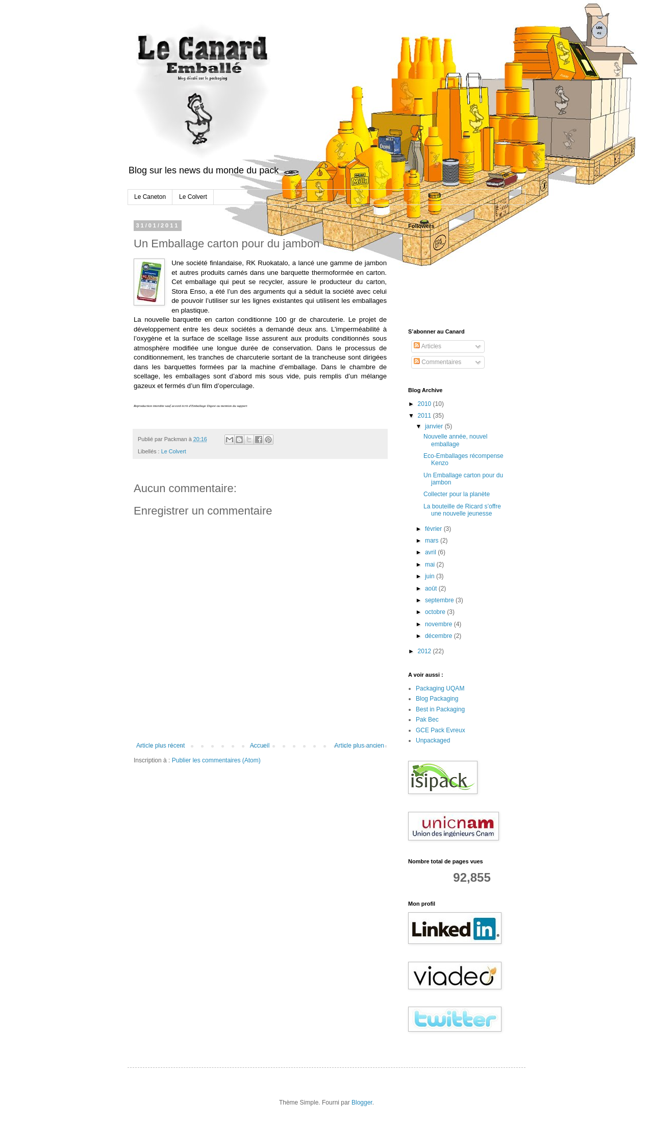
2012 (425, 651)
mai (431, 564)
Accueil (260, 745)
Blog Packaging (437, 698)
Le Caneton (150, 196)
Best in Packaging (440, 709)
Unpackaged (433, 740)
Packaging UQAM (440, 688)
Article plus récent (160, 745)
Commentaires (437, 362)
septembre (440, 600)
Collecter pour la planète (456, 494)
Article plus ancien (359, 745)
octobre (436, 612)
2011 (425, 415)
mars (432, 540)
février (434, 528)
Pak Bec (427, 719)
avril (431, 552)
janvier (435, 426)
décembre (439, 635)
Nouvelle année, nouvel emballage (455, 440)
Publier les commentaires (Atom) (216, 760)
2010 (425, 403)
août (432, 588)
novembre (439, 624)
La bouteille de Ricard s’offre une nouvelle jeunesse (462, 510)
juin (430, 576)
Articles (427, 346)
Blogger (361, 1102)
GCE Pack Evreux (440, 730)
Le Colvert (193, 196)
